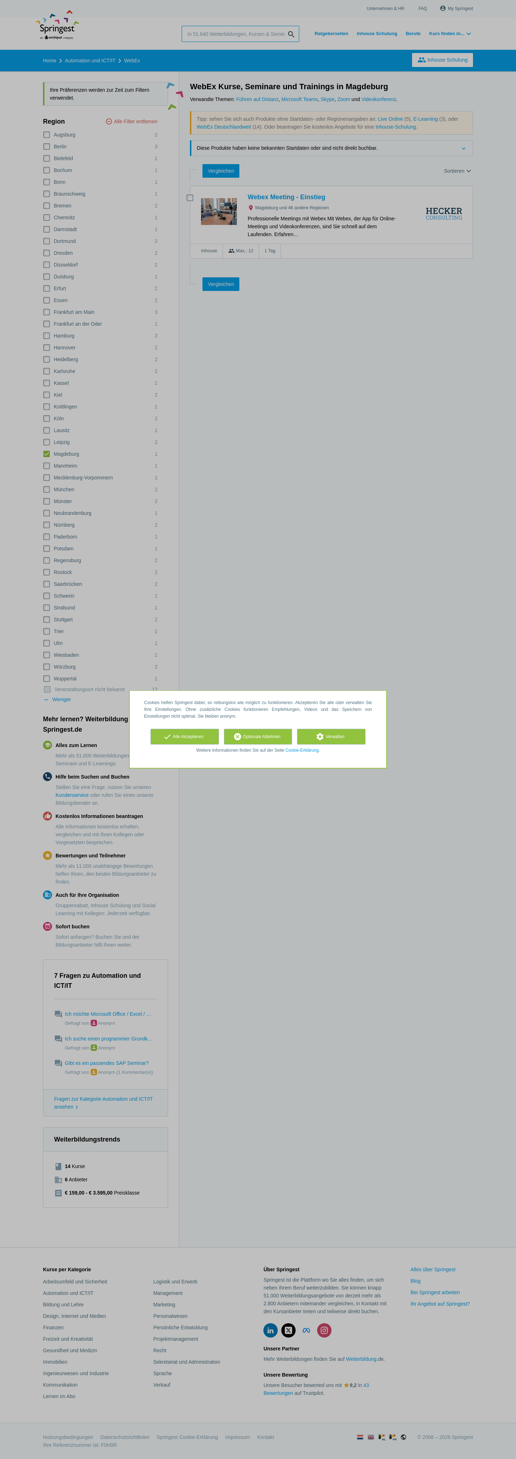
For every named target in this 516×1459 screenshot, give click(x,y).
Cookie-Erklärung (302, 750)
